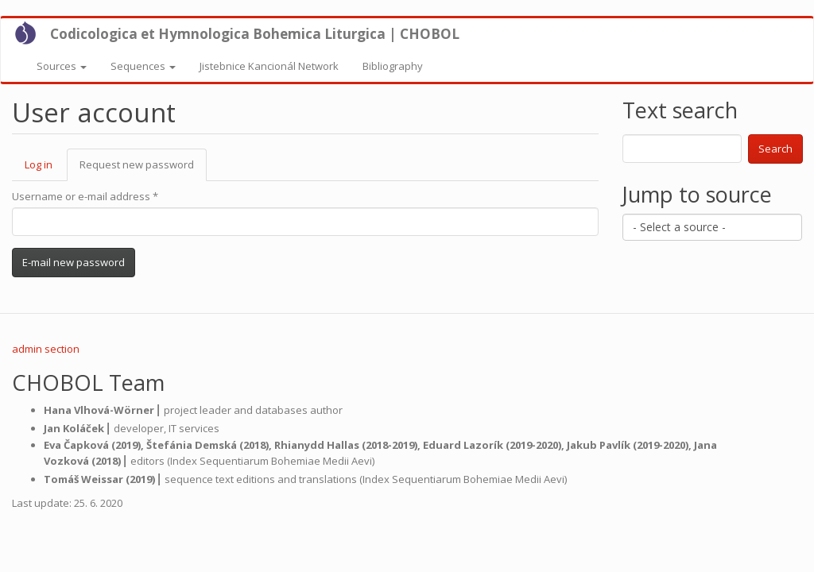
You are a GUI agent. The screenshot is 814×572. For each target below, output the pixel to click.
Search (775, 148)
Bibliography (392, 66)
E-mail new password (73, 262)
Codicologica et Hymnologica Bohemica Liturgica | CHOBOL (254, 34)
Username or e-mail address (85, 196)
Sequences (143, 66)
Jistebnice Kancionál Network (269, 66)
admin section (45, 349)
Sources (62, 66)
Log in (38, 164)
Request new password (143, 169)
